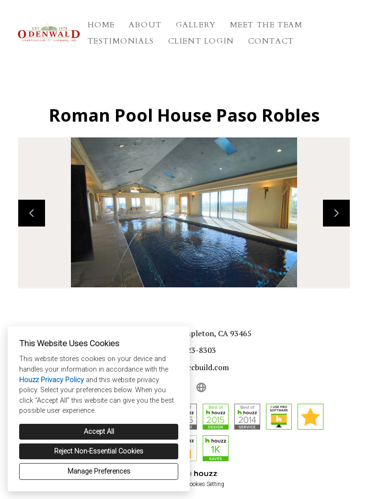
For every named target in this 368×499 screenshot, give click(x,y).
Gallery (196, 25)
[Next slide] (336, 213)
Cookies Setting (205, 484)
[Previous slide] (31, 213)
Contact (271, 41)
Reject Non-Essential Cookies (98, 451)
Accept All (99, 432)
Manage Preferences (99, 471)
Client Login (201, 41)
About (145, 25)
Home (101, 25)
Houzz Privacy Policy (51, 380)
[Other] (201, 387)
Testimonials (121, 41)
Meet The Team (266, 25)
